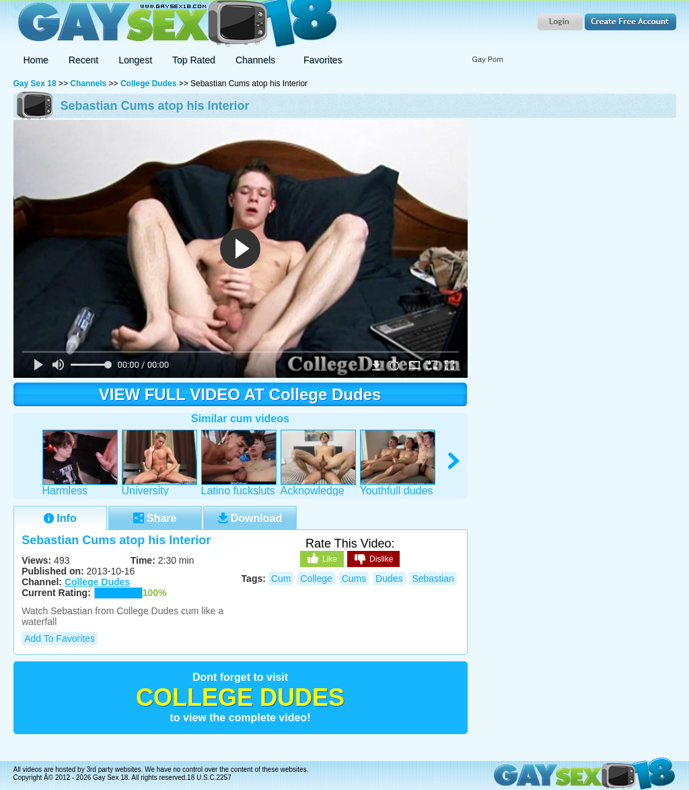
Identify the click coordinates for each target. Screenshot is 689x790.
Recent (83, 60)
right (454, 461)
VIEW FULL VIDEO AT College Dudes (240, 394)
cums (354, 578)
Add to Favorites (59, 638)
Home (36, 60)
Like (322, 558)
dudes (388, 578)
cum (281, 578)
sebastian (433, 578)
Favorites (322, 60)
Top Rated (193, 60)
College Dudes (148, 83)
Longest (135, 60)
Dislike (373, 559)
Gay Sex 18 (175, 24)
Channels (88, 83)
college (316, 578)
